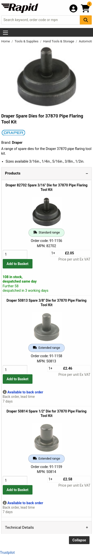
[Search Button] (86, 20)
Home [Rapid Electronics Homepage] (6, 41)
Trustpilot (7, 553)
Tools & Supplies (27, 41)
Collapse (79, 540)
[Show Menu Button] (5, 33)
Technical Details (19, 527)
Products (12, 173)
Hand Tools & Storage (59, 41)
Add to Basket (18, 264)
